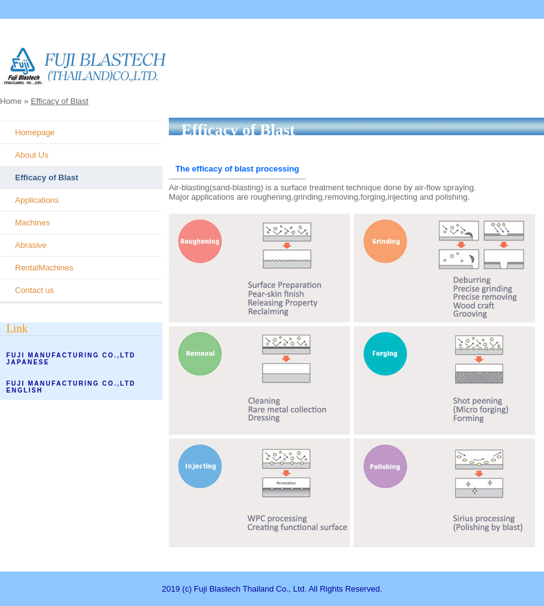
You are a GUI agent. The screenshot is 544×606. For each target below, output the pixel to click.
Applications (37, 200)
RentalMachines (44, 267)
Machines (32, 222)
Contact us (34, 290)
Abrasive (31, 245)
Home (11, 101)
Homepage (35, 132)
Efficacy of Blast (59, 101)
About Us (31, 155)
